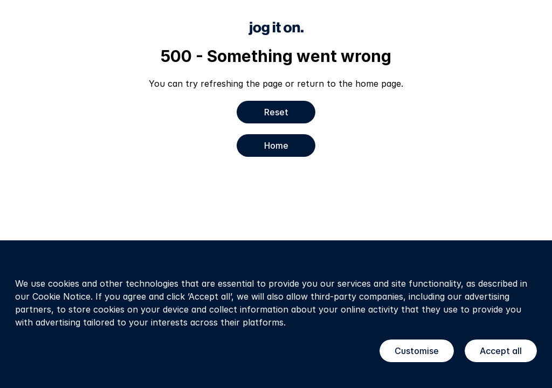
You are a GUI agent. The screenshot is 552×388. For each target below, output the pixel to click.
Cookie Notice (61, 296)
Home (276, 145)
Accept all (501, 350)
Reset (276, 112)
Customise (417, 350)
